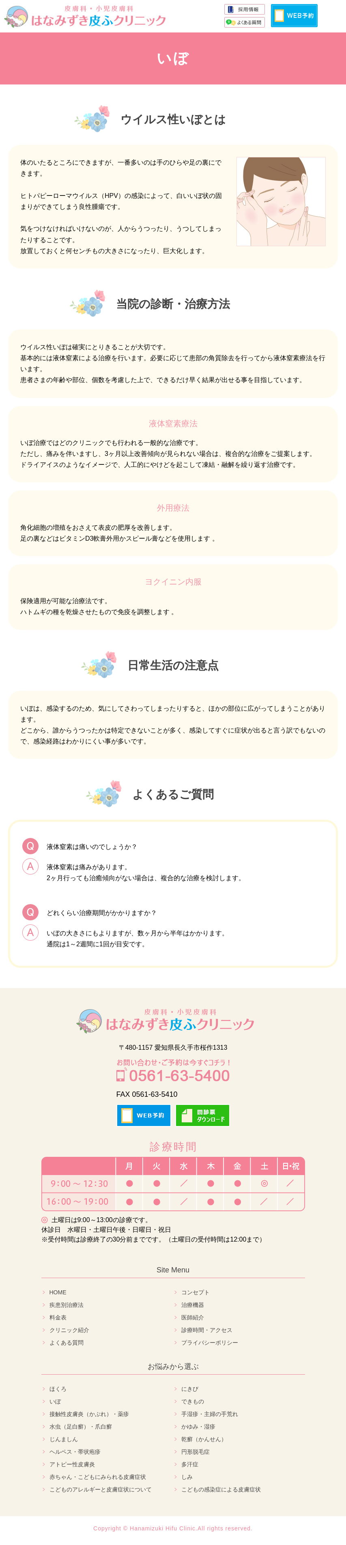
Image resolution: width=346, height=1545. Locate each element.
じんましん (63, 1439)
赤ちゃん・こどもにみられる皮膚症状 (97, 1477)
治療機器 (192, 1305)
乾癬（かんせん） (204, 1439)
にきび (189, 1389)
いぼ (55, 1401)
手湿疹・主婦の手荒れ (209, 1414)
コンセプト (195, 1292)
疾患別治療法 (66, 1305)
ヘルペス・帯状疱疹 (75, 1451)
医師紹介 (192, 1317)
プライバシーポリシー (209, 1342)
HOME (58, 1292)
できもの (192, 1401)
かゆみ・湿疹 (198, 1426)
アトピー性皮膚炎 (72, 1464)
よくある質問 (66, 1342)
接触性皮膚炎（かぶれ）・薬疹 (89, 1414)
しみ (187, 1477)
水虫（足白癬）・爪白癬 (80, 1426)
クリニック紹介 (69, 1330)
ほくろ (58, 1389)
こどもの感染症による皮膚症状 (221, 1489)
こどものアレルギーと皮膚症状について (100, 1489)
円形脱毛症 (195, 1451)
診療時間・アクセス (206, 1330)
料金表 (58, 1317)
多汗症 (189, 1464)
